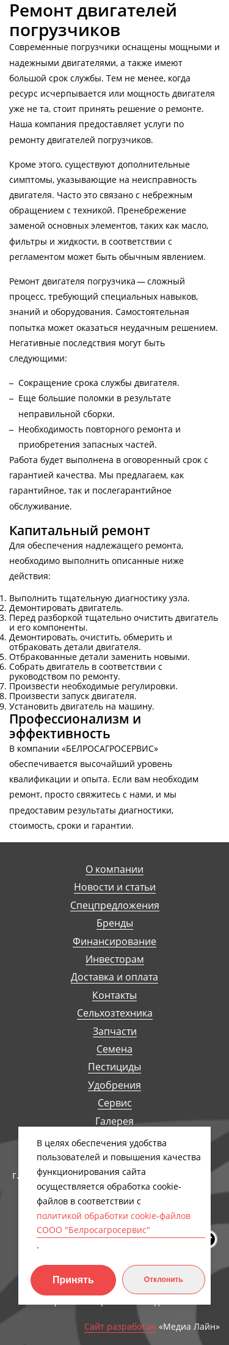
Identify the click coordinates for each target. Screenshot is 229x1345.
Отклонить (163, 1279)
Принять (73, 1280)
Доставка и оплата (114, 977)
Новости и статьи (115, 887)
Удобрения (114, 1085)
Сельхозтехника (115, 1013)
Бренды (114, 923)
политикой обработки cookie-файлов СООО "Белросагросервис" (114, 1223)
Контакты (114, 995)
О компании (114, 869)
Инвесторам (114, 959)
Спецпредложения (114, 905)
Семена (114, 1049)
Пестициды (114, 1067)
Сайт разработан (120, 1327)
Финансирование (114, 941)
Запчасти (115, 1031)
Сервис (115, 1103)
